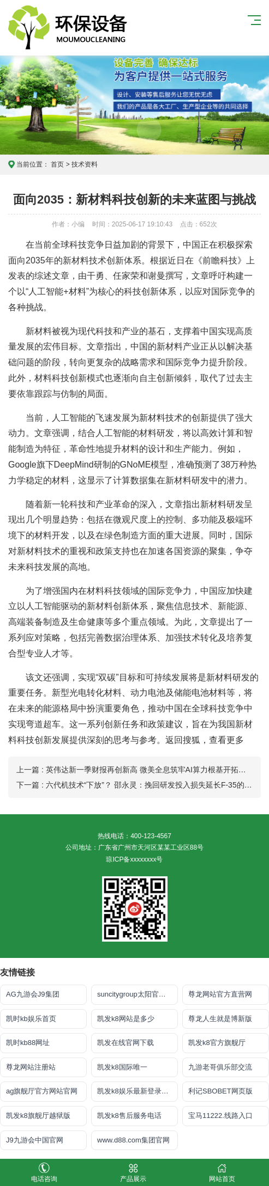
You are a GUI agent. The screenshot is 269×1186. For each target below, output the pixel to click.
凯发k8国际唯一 (122, 1067)
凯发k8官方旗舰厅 (217, 1042)
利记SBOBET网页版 (220, 1091)
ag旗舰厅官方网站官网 (41, 1091)
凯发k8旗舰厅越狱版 (38, 1115)
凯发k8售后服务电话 (129, 1115)
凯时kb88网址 (28, 1042)
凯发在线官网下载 (125, 1042)
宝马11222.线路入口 (220, 1115)
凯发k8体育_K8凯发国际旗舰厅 (74, 27)
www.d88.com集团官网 (133, 1140)
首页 (57, 164)
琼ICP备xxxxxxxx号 (134, 859)
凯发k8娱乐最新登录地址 (136, 1091)
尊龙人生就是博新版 (220, 1019)
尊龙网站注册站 (31, 1067)
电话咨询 (44, 1173)
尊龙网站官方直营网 (220, 994)
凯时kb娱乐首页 (31, 1019)
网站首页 (221, 1173)
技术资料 (84, 164)
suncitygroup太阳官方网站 (137, 994)
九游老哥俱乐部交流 (220, 1067)
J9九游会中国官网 (34, 1140)
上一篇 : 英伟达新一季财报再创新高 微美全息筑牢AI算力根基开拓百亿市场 (142, 769)
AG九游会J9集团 (32, 994)
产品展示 (133, 1173)
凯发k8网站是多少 (125, 1019)
